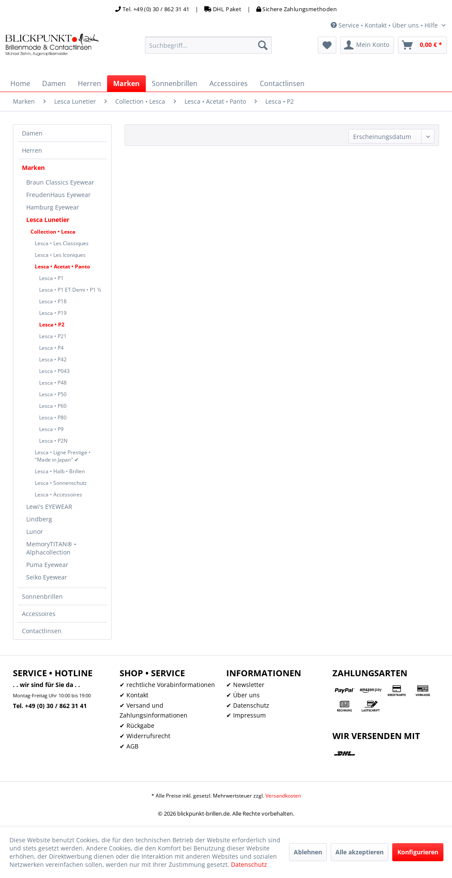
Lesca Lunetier (47, 220)
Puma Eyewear (47, 565)
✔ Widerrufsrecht (145, 736)
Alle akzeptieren (359, 852)
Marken (33, 167)
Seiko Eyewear (46, 577)
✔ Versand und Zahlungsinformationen (154, 710)
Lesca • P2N (53, 440)
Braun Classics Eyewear (60, 182)
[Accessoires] (228, 83)
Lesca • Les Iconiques (60, 255)
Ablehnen (308, 852)
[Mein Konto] (367, 45)
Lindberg (39, 519)
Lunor (34, 531)
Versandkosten (283, 795)
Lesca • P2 (52, 324)
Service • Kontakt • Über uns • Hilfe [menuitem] (385, 25)
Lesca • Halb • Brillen (60, 471)
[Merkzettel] (327, 45)
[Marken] (126, 83)
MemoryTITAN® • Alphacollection (51, 548)
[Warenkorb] (422, 45)
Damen (32, 133)
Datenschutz (249, 864)
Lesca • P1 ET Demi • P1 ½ (70, 289)
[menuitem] (208, 45)
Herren (32, 150)
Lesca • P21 (53, 336)
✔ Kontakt (134, 695)
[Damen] (54, 83)
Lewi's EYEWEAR (49, 506)
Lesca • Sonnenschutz (61, 483)
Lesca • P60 (53, 406)
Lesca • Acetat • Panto (62, 266)
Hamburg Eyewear (52, 207)
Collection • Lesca (53, 231)
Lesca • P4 (51, 347)
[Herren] (89, 83)
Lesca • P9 (51, 429)
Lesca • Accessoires (58, 494)
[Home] (20, 83)
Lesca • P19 (53, 313)
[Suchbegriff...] (208, 45)
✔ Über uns (243, 695)
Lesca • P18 (53, 301)
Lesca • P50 (53, 394)
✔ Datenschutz (247, 705)
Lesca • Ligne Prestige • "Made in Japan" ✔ (63, 456)
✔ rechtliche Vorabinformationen (167, 685)
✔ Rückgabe (137, 725)
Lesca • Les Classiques (62, 243)
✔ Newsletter (245, 685)
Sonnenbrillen (42, 596)
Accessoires (38, 614)
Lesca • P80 (53, 417)
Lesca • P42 (53, 359)
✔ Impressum (246, 715)
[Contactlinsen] (282, 83)
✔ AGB (129, 746)
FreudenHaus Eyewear (58, 195)
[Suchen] (263, 45)
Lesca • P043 (54, 371)
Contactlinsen (41, 631)
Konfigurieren (417, 852)
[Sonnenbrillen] (174, 83)
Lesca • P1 (51, 278)
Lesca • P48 (53, 382)
